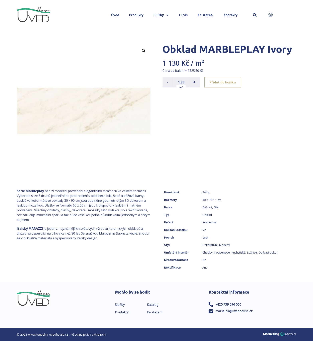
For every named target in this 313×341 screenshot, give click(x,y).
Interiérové (209, 222)
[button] (255, 15)
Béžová (207, 207)
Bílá (216, 207)
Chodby (207, 252)
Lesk (205, 237)
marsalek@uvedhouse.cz (234, 311)
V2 (204, 230)
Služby (161, 15)
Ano (205, 267)
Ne (204, 260)
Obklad (207, 215)
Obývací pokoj (268, 252)
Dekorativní (209, 245)
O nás (183, 15)
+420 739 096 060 (228, 304)
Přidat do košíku (223, 82)
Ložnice (252, 252)
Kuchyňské (238, 252)
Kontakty (231, 15)
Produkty (136, 15)
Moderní (224, 245)
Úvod (115, 15)
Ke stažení (206, 15)
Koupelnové (222, 252)
